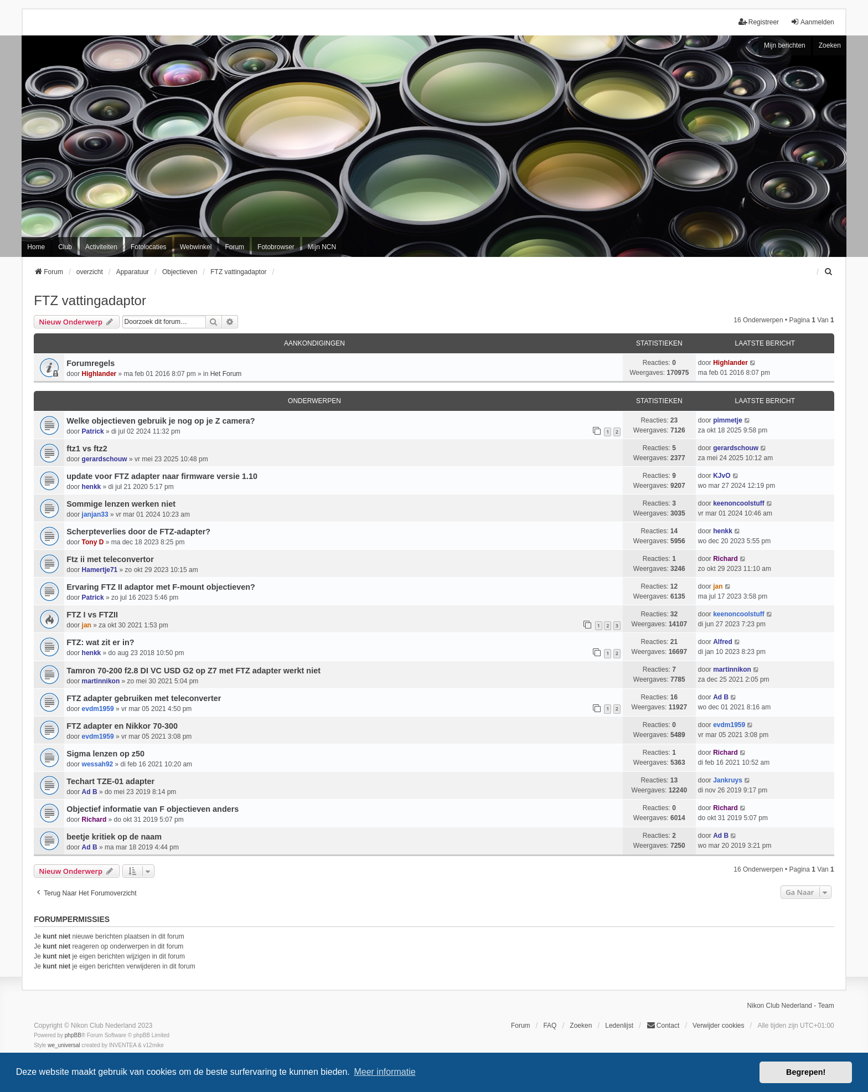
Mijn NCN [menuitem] (322, 247)
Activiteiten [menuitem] (101, 247)
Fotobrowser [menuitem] (275, 247)
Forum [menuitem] (234, 247)
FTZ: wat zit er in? (100, 642)
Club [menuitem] (65, 247)
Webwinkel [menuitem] (196, 247)
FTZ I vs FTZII (92, 614)
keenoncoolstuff (738, 503)
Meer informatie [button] (384, 1071)
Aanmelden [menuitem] (812, 22)
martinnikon (101, 681)
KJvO (721, 476)
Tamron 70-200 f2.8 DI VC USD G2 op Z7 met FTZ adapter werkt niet (193, 670)
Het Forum (226, 374)
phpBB (73, 1035)
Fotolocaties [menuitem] (149, 247)
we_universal (64, 1045)
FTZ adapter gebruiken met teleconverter (143, 698)
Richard (725, 559)
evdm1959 (98, 709)
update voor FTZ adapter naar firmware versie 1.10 (161, 476)
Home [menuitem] (36, 247)
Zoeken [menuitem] (581, 1025)
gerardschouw (104, 459)
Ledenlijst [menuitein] (619, 1025)
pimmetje (727, 420)
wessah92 (97, 764)
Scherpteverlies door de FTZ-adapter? (138, 531)
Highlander (99, 374)
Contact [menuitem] (663, 1025)
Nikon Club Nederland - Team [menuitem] (790, 1005)
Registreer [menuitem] (758, 22)
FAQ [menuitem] (549, 1025)
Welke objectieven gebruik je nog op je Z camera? (160, 420)
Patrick (93, 431)
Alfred (722, 642)
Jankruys (727, 780)
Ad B (720, 697)
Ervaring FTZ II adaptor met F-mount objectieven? (160, 587)
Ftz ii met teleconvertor (110, 559)
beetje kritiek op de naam (114, 836)
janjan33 (95, 514)
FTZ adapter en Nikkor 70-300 (122, 726)
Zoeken (830, 45)
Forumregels (90, 363)
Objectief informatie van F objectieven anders (152, 809)
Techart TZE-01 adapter (110, 781)
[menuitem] (829, 272)
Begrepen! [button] (805, 1072)
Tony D (93, 542)
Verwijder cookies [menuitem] (718, 1025)
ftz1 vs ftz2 (86, 448)
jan (717, 586)
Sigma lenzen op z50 (105, 753)
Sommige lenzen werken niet (120, 503)
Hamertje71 (100, 570)
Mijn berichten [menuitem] (784, 45)
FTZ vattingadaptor (90, 300)
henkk (91, 487)
